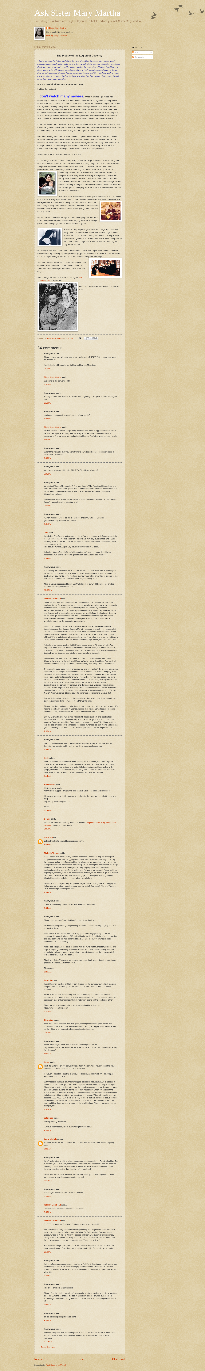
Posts (135, 52)
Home (80, 1359)
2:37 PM (47, 384)
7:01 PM (47, 474)
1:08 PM (47, 1196)
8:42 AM (47, 1149)
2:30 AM (47, 731)
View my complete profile (56, 35)
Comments (138, 57)
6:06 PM (47, 458)
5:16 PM (47, 403)
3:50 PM (47, 1252)
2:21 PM (47, 1011)
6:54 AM (47, 749)
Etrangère (48, 980)
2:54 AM (47, 892)
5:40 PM (47, 440)
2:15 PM (47, 369)
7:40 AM (47, 1109)
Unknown (48, 837)
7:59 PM (47, 506)
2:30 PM (47, 1032)
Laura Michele (50, 1139)
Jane (46, 532)
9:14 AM (47, 776)
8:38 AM (47, 1305)
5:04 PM (47, 845)
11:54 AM (48, 1276)
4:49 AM (47, 1054)
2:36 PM (47, 829)
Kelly (46, 758)
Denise (47, 819)
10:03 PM (48, 590)
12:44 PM (48, 810)
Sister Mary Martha (57, 28)
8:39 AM (47, 1320)
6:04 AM (47, 908)
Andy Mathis (50, 784)
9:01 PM (47, 524)
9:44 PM (47, 558)
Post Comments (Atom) (56, 1365)
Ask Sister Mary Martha (77, 13)
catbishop (48, 1118)
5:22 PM (47, 418)
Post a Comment (48, 1347)
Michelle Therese (52, 853)
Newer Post (41, 1359)
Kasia (46, 1062)
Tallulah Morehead (52, 599)
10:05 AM (48, 972)
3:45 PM (47, 1212)
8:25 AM (47, 1130)
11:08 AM (48, 1341)
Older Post (118, 1359)
